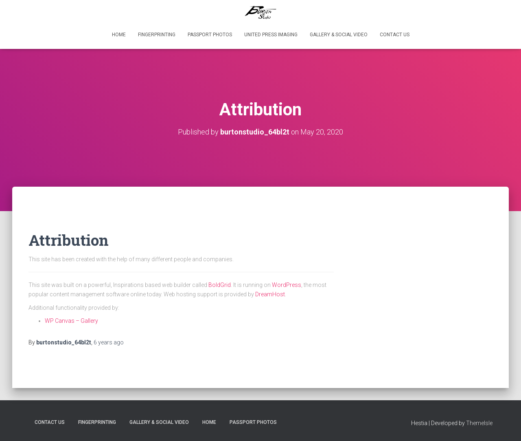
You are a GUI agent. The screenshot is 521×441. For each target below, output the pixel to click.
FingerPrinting (156, 34)
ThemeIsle (479, 423)
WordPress (286, 285)
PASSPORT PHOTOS (210, 34)
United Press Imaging (271, 34)
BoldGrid (219, 285)
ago (109, 342)
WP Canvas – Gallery (71, 321)
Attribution (68, 240)
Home (119, 34)
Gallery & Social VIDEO (339, 34)
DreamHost (270, 294)
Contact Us (394, 34)
